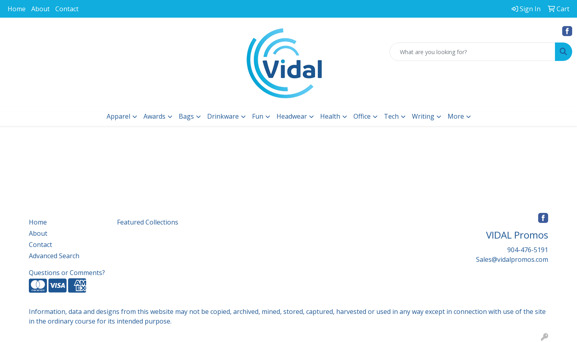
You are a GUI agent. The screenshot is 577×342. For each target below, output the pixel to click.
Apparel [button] (118, 116)
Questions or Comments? (67, 272)
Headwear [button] (291, 116)
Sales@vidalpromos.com (512, 259)
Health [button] (330, 116)
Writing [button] (423, 116)
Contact (67, 8)
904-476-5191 (527, 249)
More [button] (456, 116)
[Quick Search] (472, 51)
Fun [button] (257, 116)
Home (17, 8)
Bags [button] (186, 116)
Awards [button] (154, 116)
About (40, 8)
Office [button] (362, 116)
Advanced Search (54, 255)
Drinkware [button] (223, 116)
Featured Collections (147, 222)
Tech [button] (391, 116)
